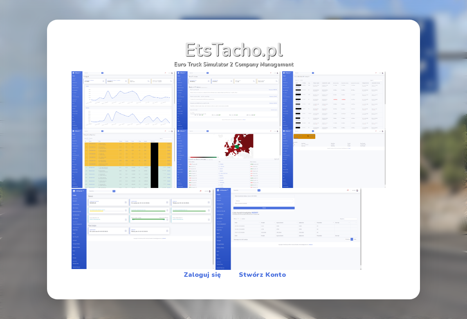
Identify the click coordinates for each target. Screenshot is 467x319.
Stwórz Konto (262, 274)
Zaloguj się (202, 274)
